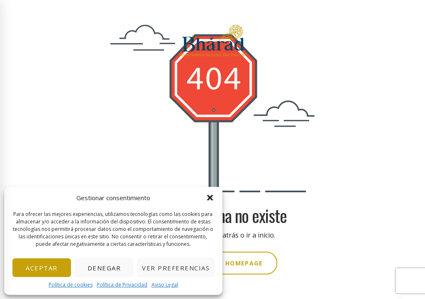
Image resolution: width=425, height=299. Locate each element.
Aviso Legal (164, 284)
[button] (210, 198)
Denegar (104, 268)
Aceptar (42, 268)
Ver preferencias (176, 268)
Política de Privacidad (122, 284)
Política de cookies (71, 284)
